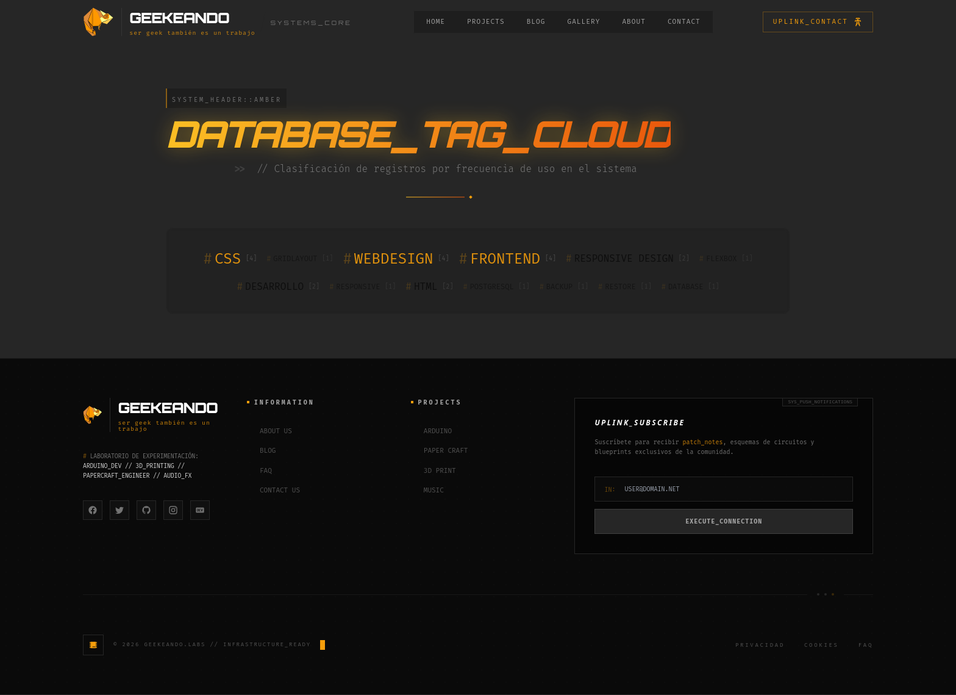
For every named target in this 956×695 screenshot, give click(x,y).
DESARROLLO (278, 286)
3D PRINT (433, 471)
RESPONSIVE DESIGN (628, 258)
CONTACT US (273, 491)
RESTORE (625, 286)
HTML (429, 286)
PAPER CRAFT (439, 452)
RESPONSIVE (362, 286)
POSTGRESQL (496, 286)
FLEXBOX (726, 258)
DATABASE (690, 286)
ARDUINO (431, 432)
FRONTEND (507, 259)
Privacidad (760, 645)
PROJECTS (486, 21)
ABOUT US (269, 432)
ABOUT (634, 21)
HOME (435, 21)
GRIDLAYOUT (299, 258)
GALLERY (583, 21)
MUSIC (427, 491)
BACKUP (564, 286)
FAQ (259, 471)
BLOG (536, 21)
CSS (230, 259)
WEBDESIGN (396, 259)
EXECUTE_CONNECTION (723, 522)
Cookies (821, 645)
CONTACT (684, 21)
